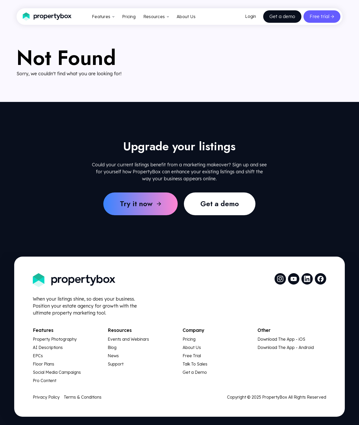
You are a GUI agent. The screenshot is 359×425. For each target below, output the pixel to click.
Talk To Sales (195, 364)
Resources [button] (156, 16)
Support (115, 364)
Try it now (136, 203)
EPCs (38, 355)
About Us (186, 16)
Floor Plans (43, 364)
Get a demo (282, 16)
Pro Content (44, 380)
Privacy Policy (46, 397)
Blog (112, 347)
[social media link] (280, 279)
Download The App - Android (285, 347)
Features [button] (103, 16)
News (113, 355)
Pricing (129, 16)
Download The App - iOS (281, 339)
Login (250, 16)
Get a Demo (195, 372)
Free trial (319, 16)
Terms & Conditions (83, 397)
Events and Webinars (128, 339)
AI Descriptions (48, 347)
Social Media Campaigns (57, 372)
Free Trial (192, 355)
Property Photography (55, 339)
